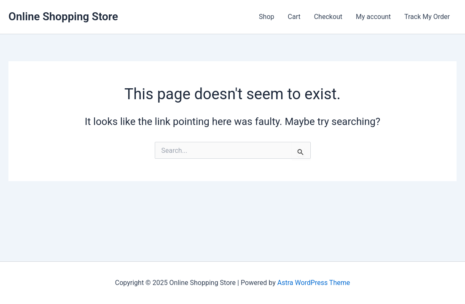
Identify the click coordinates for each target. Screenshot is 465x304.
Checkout (328, 17)
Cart (294, 17)
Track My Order (427, 17)
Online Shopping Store (63, 16)
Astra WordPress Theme (313, 283)
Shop (266, 17)
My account (373, 17)
